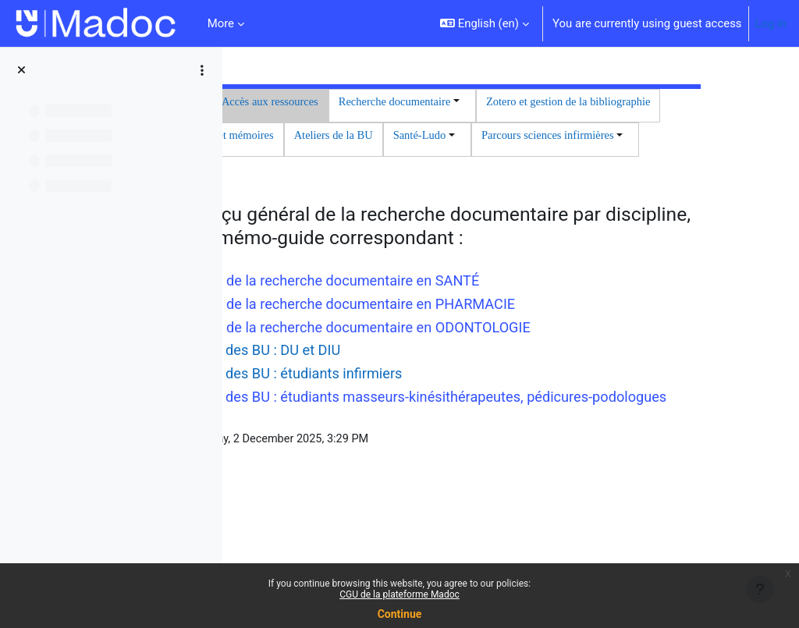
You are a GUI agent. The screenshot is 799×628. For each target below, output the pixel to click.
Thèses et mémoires (593, 137)
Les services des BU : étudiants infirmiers (466, 467)
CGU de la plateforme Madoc (399, 594)
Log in (771, 23)
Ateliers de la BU (367, 172)
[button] (484, 23)
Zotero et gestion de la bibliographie (442, 137)
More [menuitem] (221, 23)
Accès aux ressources (450, 102)
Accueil (363, 102)
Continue (400, 614)
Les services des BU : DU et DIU (435, 444)
